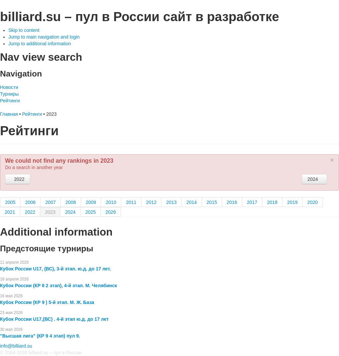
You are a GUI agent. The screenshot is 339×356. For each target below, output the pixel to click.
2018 (272, 202)
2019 (292, 202)
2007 (50, 202)
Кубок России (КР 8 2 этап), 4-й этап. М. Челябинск (58, 285)
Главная (9, 114)
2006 (30, 202)
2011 (131, 202)
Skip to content (24, 30)
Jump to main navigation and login (43, 37)
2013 (171, 202)
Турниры (9, 94)
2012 (151, 202)
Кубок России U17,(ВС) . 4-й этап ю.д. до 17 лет (54, 319)
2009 (91, 202)
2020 (312, 202)
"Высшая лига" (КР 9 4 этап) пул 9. (40, 336)
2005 (10, 202)
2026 (111, 212)
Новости (9, 87)
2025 (90, 212)
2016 (232, 202)
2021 (10, 212)
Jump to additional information (39, 43)
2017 (252, 202)
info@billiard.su (16, 346)
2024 (314, 179)
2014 (191, 202)
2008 (70, 202)
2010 (111, 202)
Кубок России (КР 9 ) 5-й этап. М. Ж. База (47, 302)
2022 (17, 179)
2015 (212, 202)
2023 (50, 212)
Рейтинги (10, 100)
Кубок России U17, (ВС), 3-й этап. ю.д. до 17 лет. (55, 268)
